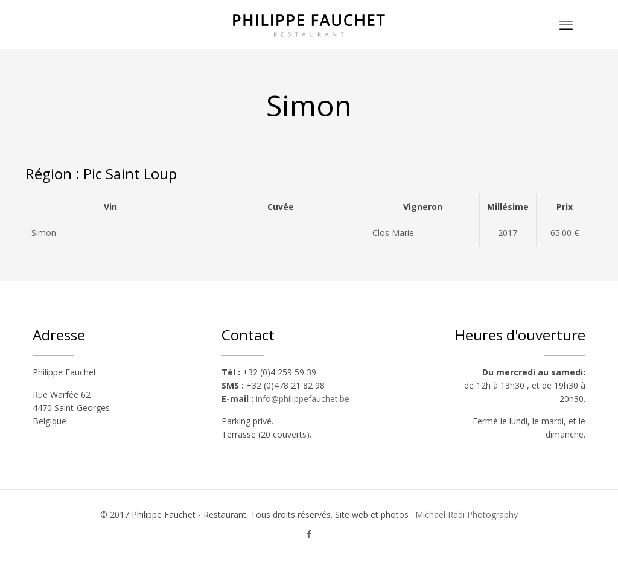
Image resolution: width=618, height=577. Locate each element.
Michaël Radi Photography (466, 514)
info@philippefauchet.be (302, 398)
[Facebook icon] (309, 534)
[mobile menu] (566, 24)
